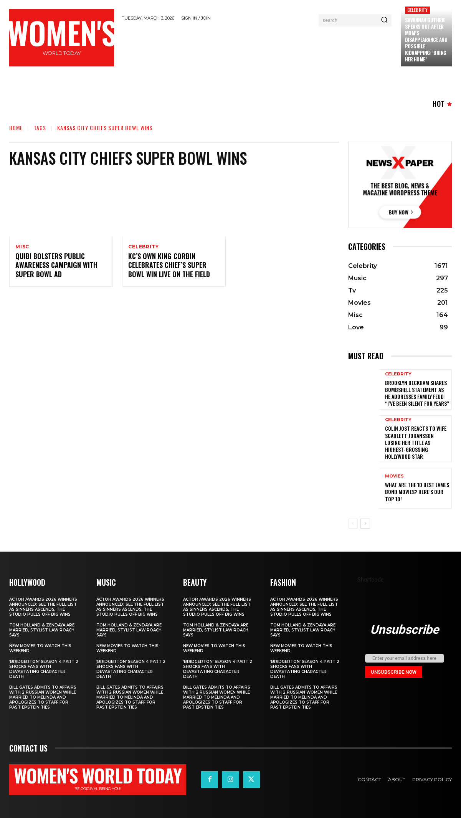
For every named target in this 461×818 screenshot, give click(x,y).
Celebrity (417, 10)
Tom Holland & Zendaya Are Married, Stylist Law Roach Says (41, 630)
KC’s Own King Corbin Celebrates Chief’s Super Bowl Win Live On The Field (169, 266)
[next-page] (365, 524)
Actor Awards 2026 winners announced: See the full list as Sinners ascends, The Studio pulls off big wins (43, 607)
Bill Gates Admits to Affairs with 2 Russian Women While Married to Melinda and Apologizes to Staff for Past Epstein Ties (42, 697)
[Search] (384, 20)
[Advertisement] (261, 47)
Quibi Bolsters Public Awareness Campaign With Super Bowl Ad (56, 266)
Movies (394, 476)
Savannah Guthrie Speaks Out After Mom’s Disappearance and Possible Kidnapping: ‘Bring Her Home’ (426, 39)
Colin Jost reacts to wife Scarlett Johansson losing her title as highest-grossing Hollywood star (415, 442)
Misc (22, 247)
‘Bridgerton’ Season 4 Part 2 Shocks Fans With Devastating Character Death (43, 669)
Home (16, 128)
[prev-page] (353, 524)
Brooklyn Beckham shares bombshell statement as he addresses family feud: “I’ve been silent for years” (417, 393)
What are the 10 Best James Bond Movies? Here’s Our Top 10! (417, 491)
